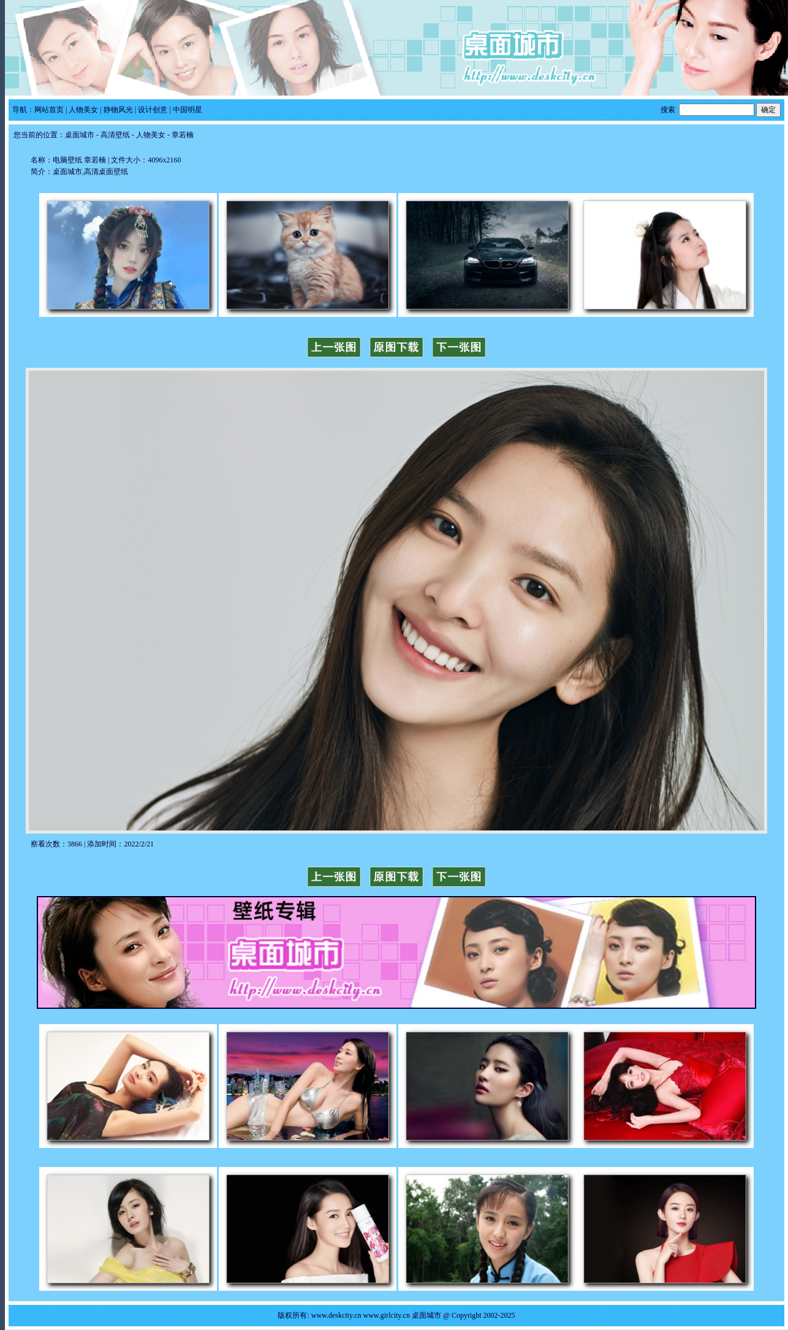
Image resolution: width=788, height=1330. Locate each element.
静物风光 (118, 109)
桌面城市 (79, 135)
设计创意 (152, 109)
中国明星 (187, 109)
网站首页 (49, 109)
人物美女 (83, 109)
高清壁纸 (115, 135)
